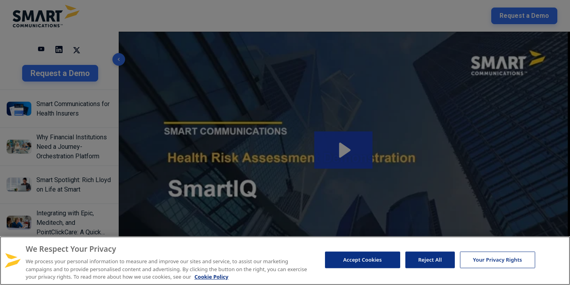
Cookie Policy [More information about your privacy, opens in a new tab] (211, 276)
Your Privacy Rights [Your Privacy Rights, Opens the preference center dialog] (497, 259)
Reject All (430, 259)
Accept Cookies (362, 259)
